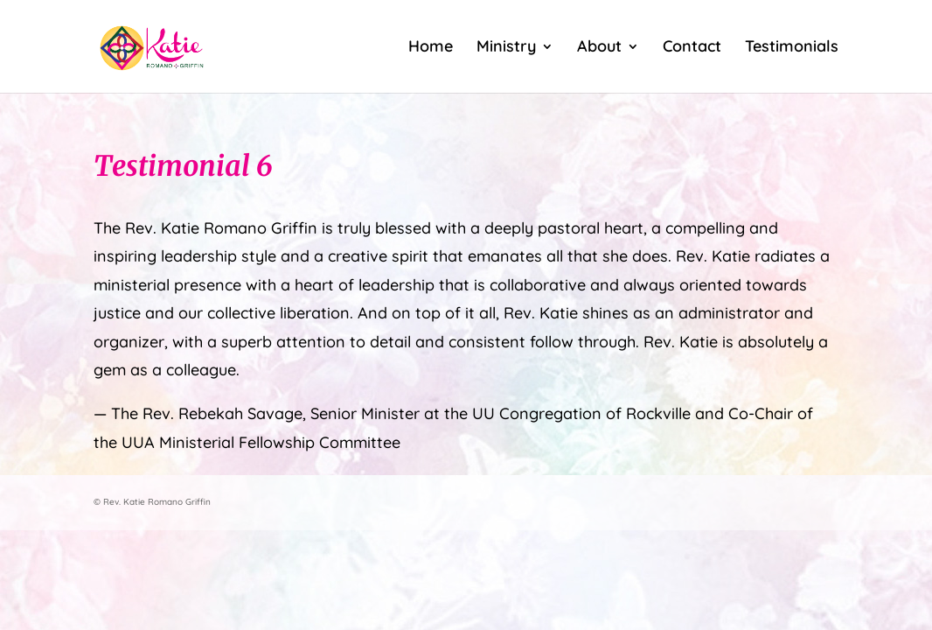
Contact (692, 48)
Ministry (506, 48)
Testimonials (791, 48)
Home (430, 48)
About (599, 48)
